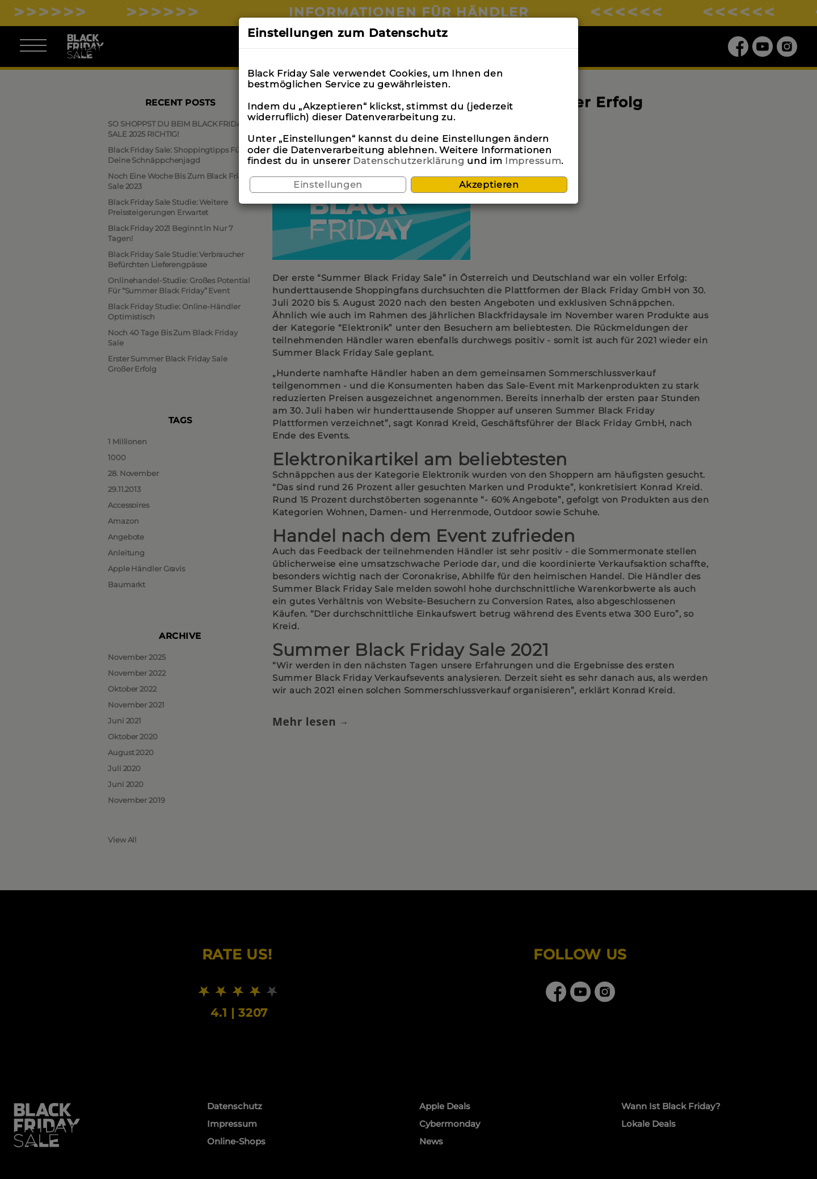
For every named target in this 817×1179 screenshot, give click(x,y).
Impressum (533, 160)
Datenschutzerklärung (408, 160)
